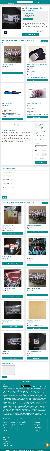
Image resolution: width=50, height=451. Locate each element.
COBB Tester (6, 403)
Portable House (20, 393)
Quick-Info (5, 428)
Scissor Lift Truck (38, 392)
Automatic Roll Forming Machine (9, 406)
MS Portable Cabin (14, 395)
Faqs (4, 431)
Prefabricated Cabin (38, 395)
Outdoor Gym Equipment (8, 414)
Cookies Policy (22, 420)
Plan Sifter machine (35, 406)
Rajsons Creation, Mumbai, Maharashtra (36, 77)
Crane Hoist (32, 401)
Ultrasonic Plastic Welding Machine (18, 407)
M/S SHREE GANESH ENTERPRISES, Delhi (37, 114)
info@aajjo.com (6, 440)
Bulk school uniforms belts (9, 64)
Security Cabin (13, 393)
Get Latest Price (30, 9)
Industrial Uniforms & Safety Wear (10, 4)
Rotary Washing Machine (19, 400)
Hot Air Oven (20, 397)
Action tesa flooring (7, 224)
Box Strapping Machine (25, 391)
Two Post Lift (34, 410)
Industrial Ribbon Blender (28, 389)
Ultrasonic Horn (43, 406)
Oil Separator (10, 400)
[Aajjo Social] (38, 385)
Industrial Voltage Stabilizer (29, 400)
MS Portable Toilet (39, 393)
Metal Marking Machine (20, 404)
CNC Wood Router (10, 399)
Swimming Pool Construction (16, 412)
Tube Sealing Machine (17, 389)
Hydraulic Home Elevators (12, 392)
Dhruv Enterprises (28, 12)
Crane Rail (44, 401)
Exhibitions (5, 430)
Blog (4, 426)
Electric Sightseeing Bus (19, 414)
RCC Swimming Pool (27, 412)
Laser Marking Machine (17, 388)
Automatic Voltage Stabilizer (9, 401)
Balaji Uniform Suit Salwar (34, 103)
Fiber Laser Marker (11, 404)
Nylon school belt (7, 103)
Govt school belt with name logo (11, 319)
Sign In (40, 2)
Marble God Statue (30, 404)
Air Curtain (41, 404)
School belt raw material (8, 288)
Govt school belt (6, 256)
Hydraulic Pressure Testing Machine (27, 403)
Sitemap (5, 422)
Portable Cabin (26, 388)
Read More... (27, 27)
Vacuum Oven (14, 397)
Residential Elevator (22, 392)
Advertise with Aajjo (38, 422)
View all (45, 202)
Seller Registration (38, 420)
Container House (7, 397)
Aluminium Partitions (38, 389)
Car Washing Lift (28, 410)
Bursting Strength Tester (15, 403)
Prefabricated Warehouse (24, 396)
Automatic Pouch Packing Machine (14, 408)
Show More (44, 40)
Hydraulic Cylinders (35, 397)
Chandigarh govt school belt (34, 351)
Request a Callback (30, 34)
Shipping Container (42, 396)
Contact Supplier (28, 18)
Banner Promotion (37, 425)
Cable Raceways (6, 407)
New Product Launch (38, 428)
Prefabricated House (34, 396)
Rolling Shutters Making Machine (17, 410)
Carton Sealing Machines (35, 391)
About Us (5, 420)
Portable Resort (6, 395)
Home (2, 4)
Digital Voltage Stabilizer (41, 400)
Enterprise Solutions (38, 430)
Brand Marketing (37, 426)
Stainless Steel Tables (14, 391)
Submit (4, 197)
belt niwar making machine (34, 256)
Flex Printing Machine (18, 399)
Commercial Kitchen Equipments (23, 406)
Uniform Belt (19, 4)
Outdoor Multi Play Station (35, 388)
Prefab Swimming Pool (35, 411)
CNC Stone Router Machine (29, 399)
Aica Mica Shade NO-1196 (34, 319)
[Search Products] (17, 2)
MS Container (30, 395)
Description (17, 124)
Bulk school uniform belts (33, 288)
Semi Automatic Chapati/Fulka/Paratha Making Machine (18, 411)
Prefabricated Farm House (29, 393)
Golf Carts (27, 414)
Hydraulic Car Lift (30, 392)
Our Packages (37, 423)
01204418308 (6, 436)
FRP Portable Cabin (23, 395)
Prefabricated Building (13, 396)
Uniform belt (5, 351)
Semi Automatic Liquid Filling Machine (30, 408)
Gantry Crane (26, 401)
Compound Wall (6, 391)
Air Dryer (40, 408)
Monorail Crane (38, 401)
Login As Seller (37, 431)
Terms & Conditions (23, 422)
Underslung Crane (19, 401)
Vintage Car (31, 414)
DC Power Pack (27, 397)
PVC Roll (36, 404)
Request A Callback (25, 381)
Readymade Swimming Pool (37, 412)
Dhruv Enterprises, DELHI (8, 69)
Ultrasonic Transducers (30, 407)
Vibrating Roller (9, 389)
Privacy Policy (22, 423)
